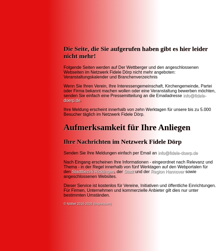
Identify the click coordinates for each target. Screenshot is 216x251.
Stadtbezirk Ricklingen (93, 171)
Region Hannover (167, 171)
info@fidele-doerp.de (178, 153)
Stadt (129, 171)
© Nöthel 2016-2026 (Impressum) (87, 204)
